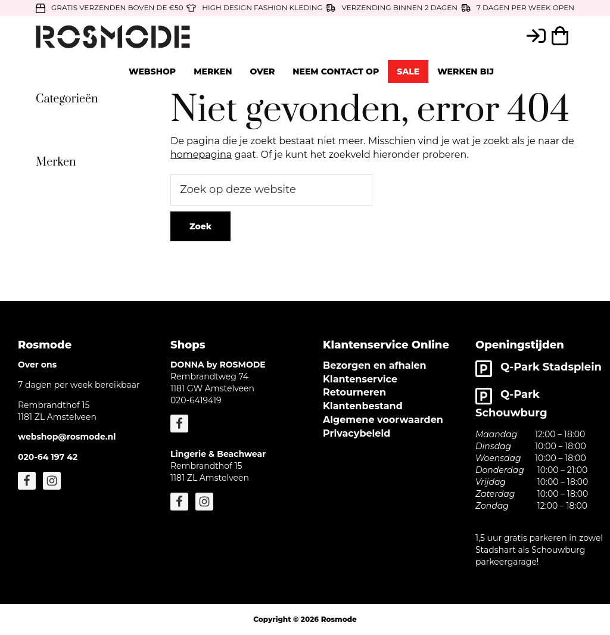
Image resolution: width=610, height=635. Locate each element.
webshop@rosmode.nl (67, 436)
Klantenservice (360, 379)
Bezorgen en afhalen (375, 365)
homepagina (201, 154)
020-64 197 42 (47, 457)
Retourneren (354, 392)
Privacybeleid (356, 433)
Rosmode (339, 619)
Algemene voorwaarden (383, 419)
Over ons (37, 364)
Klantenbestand (363, 406)
